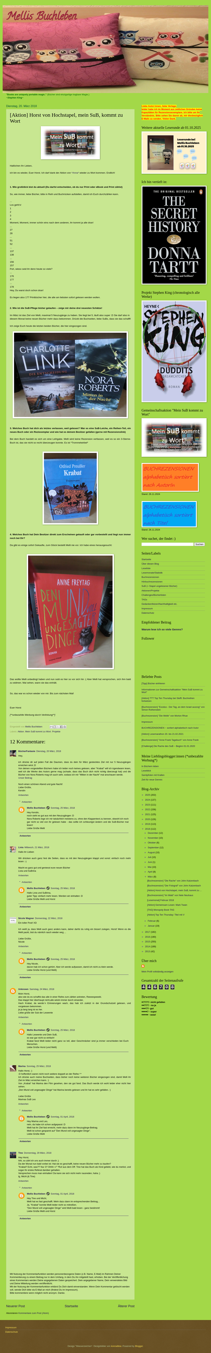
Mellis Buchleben (41, 17)
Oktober (152, 842)
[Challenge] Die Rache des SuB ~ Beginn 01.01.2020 (168, 746)
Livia (20, 847)
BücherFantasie (26, 751)
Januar (151, 925)
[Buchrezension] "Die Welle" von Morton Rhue (165, 715)
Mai (150, 867)
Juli (150, 857)
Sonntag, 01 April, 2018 (62, 1116)
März (150, 876)
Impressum (147, 608)
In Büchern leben (150, 766)
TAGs (144, 599)
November (153, 838)
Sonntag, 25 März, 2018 (63, 808)
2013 (148, 951)
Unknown (23, 989)
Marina (22, 1066)
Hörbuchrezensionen (152, 581)
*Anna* (75, 172)
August (151, 852)
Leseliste (146, 568)
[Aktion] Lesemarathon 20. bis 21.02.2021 (162, 734)
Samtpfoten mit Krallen (153, 775)
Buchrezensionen (150, 577)
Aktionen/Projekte (150, 590)
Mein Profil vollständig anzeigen (157, 971)
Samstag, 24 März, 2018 (42, 989)
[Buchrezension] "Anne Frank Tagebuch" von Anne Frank (170, 740)
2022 (148, 809)
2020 (148, 819)
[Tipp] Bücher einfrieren (153, 683)
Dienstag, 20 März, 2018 (48, 751)
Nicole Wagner (26, 918)
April (150, 871)
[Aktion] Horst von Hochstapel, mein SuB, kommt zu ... (174, 890)
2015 (148, 941)
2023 (148, 804)
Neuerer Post (15, 1306)
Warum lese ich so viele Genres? (162, 629)
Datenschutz (148, 613)
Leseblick (146, 770)
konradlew (116, 1346)
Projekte (56, 731)
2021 (148, 814)
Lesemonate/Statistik (152, 572)
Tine (20, 1153)
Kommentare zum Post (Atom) (33, 1313)
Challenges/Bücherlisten (154, 595)
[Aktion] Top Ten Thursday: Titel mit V (165, 914)
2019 (148, 824)
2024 (148, 799)
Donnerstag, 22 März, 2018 (48, 918)
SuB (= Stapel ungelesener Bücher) (159, 586)
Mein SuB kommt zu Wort (38, 731)
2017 (148, 932)
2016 (148, 937)
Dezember (153, 833)
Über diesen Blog (150, 563)
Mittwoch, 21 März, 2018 (36, 847)
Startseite (71, 1306)
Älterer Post (126, 1306)
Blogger (139, 1346)
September (153, 847)
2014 (148, 946)
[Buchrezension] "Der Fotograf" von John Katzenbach (174, 885)
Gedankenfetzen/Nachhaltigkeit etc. (159, 604)
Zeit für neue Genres (152, 779)
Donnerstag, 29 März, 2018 (37, 1153)
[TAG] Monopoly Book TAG (160, 909)
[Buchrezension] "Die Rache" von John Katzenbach (173, 880)
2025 (148, 795)
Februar (152, 921)
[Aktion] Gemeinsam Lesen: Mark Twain (167, 905)
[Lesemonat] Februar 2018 (160, 900)
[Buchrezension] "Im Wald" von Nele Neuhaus (170, 895)
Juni (150, 862)
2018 (148, 829)
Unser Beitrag (25, 778)
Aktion (21, 731)
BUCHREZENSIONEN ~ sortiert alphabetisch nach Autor (170, 728)
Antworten (23, 795)
